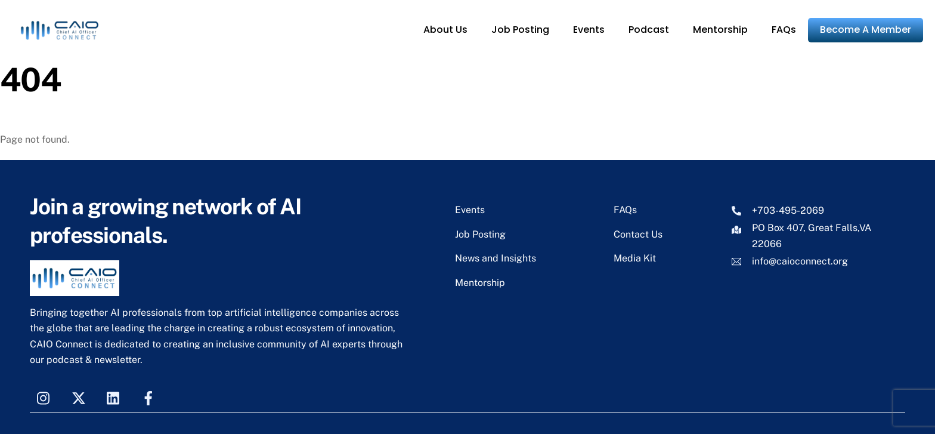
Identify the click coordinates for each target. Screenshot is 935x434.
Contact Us (638, 234)
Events (589, 29)
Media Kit (635, 258)
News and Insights (495, 258)
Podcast (649, 29)
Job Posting (520, 29)
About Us (445, 29)
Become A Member (865, 29)
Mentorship (720, 29)
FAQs (784, 29)
